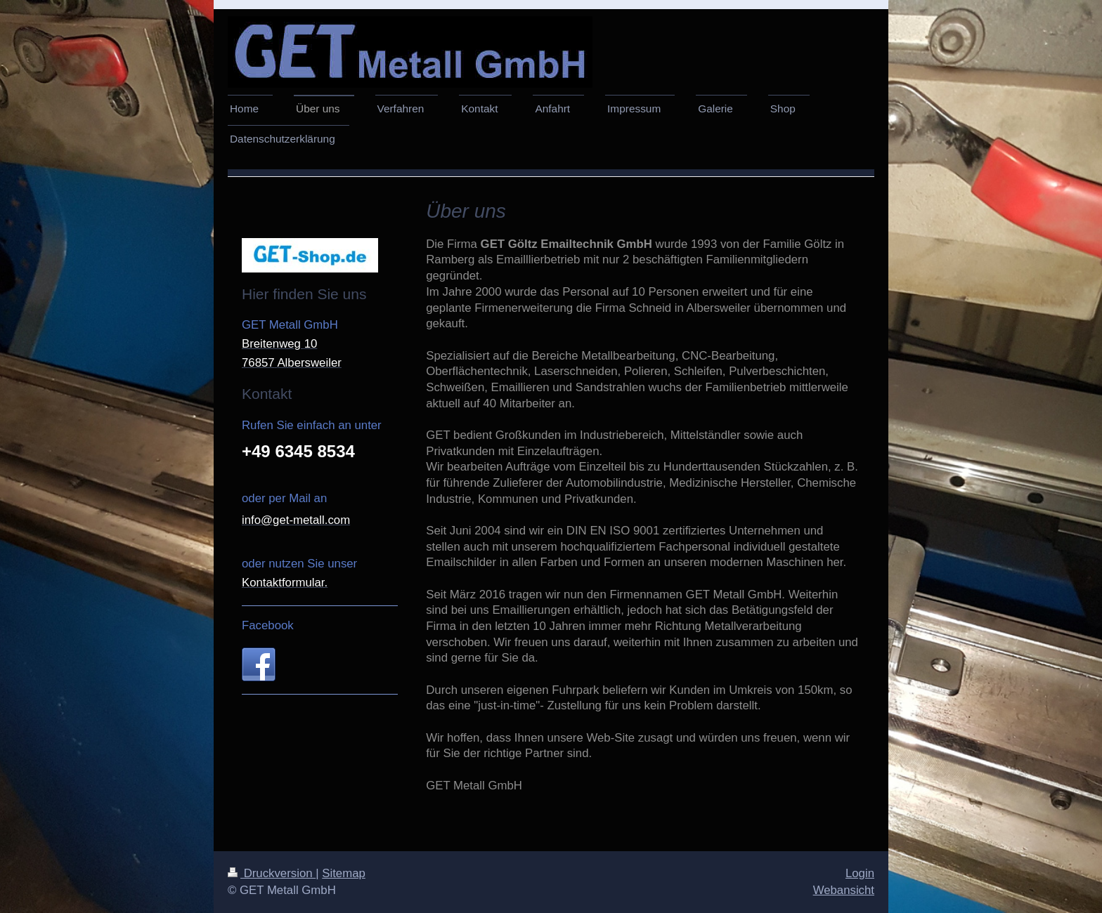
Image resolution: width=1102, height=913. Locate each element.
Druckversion (272, 873)
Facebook (268, 625)
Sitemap (343, 873)
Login (859, 873)
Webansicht (843, 890)
